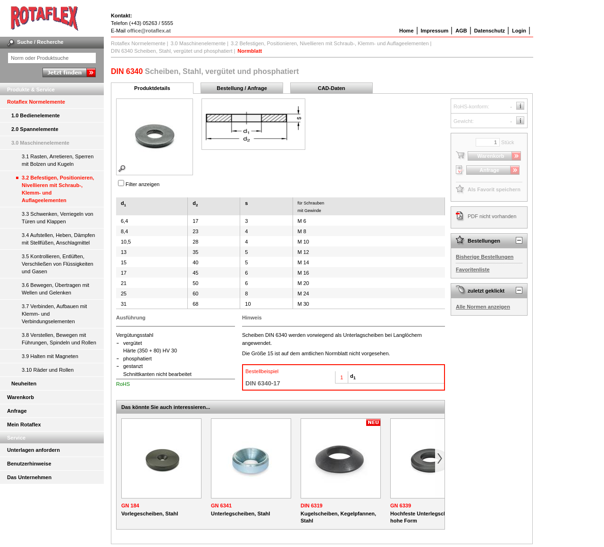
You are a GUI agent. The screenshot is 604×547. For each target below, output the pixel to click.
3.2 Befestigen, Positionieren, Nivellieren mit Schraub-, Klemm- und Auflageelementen (58, 189)
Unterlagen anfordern (33, 450)
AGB (461, 30)
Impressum (435, 30)
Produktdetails (152, 88)
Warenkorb (20, 397)
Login (519, 30)
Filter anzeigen (142, 184)
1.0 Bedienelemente (35, 115)
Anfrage (17, 411)
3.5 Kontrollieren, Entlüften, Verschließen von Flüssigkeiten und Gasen (57, 263)
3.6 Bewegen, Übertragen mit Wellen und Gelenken (55, 288)
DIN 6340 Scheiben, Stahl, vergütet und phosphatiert (171, 51)
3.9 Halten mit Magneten (50, 356)
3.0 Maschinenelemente (40, 143)
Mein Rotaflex (24, 424)
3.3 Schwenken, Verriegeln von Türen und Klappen (57, 217)
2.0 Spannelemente (35, 129)
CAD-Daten (331, 88)
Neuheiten (23, 383)
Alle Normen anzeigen (483, 307)
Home (406, 30)
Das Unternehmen (29, 477)
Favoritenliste (473, 269)
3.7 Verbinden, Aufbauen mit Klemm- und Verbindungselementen (54, 313)
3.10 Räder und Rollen (48, 370)
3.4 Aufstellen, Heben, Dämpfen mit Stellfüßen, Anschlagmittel (58, 238)
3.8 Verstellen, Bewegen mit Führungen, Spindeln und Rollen (59, 338)
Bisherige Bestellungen (484, 257)
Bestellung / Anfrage (242, 88)
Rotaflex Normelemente (36, 102)
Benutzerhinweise (29, 463)
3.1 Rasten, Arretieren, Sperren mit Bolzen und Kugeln (57, 160)
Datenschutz (489, 30)
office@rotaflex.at (149, 30)
